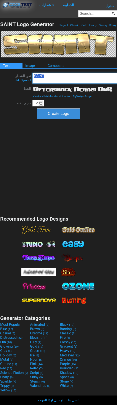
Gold (84, 25)
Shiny (113, 25)
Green (37, 351)
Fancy (93, 25)
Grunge (88, 96)
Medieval (70, 355)
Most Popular (10, 325)
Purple (68, 364)
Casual (7, 333)
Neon (36, 360)
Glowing (9, 346)
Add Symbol (23, 80)
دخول (110, 6)
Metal (6, 360)
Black (67, 325)
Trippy (7, 386)
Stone (66, 381)
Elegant (63, 25)
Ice (34, 355)
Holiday (8, 355)
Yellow (8, 390)
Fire (65, 337)
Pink (36, 364)
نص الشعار (23, 78)
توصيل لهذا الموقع (50, 400)
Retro (36, 368)
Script (36, 373)
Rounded (70, 368)
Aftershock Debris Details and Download (51, 96)
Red (6, 368)
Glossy (103, 25)
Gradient (68, 346)
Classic (74, 25)
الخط (27, 89)
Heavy (67, 351)
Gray (5, 351)
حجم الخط (23, 103)
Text (6, 66)
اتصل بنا (73, 400)
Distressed (11, 337)
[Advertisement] (44, 167)
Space (67, 377)
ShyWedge (78, 96)
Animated (39, 325)
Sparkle (8, 381)
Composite (56, 66)
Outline (8, 364)
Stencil (37, 381)
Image (30, 66)
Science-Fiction (14, 373)
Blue (6, 329)
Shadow (69, 373)
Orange (68, 360)
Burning (68, 329)
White (66, 386)
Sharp (7, 377)
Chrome (39, 333)
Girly (35, 342)
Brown (37, 329)
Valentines (40, 386)
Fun (6, 342)
